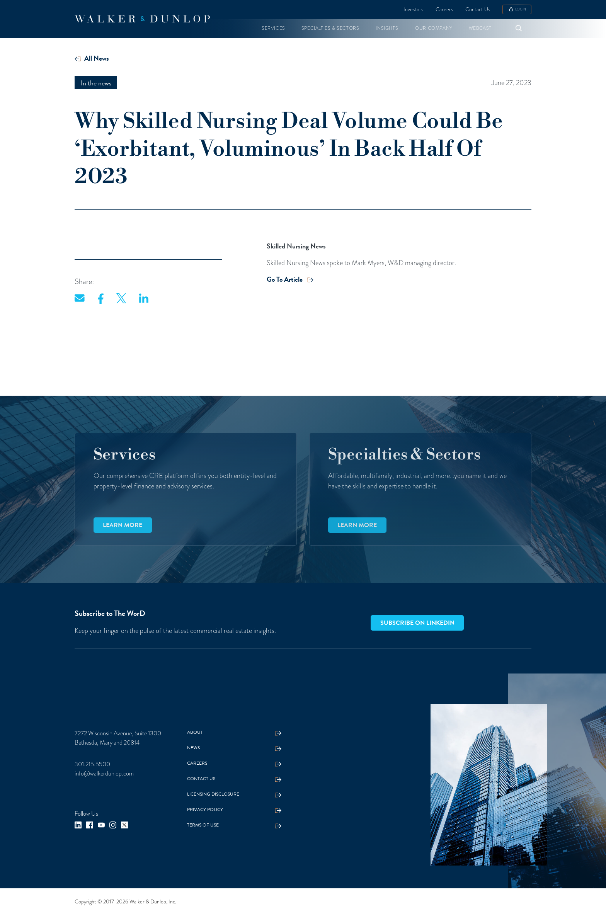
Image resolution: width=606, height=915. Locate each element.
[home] (142, 19)
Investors (413, 9)
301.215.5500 (92, 764)
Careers (444, 9)
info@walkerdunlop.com (104, 773)
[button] (273, 28)
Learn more (122, 525)
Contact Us (477, 9)
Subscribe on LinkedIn (417, 623)
